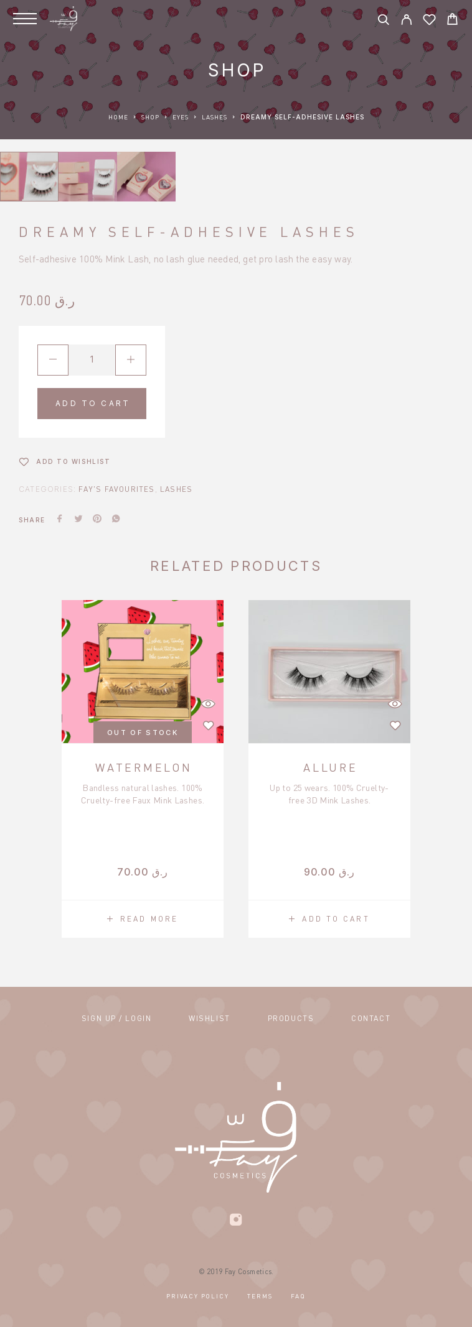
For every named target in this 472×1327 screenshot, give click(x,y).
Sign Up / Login (116, 1018)
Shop (150, 117)
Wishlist (209, 1018)
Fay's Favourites (116, 489)
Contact (370, 1018)
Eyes (180, 117)
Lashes (214, 117)
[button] (329, 919)
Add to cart (92, 403)
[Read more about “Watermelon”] (143, 919)
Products (291, 1018)
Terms (259, 1296)
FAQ (298, 1296)
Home (118, 117)
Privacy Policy (197, 1296)
